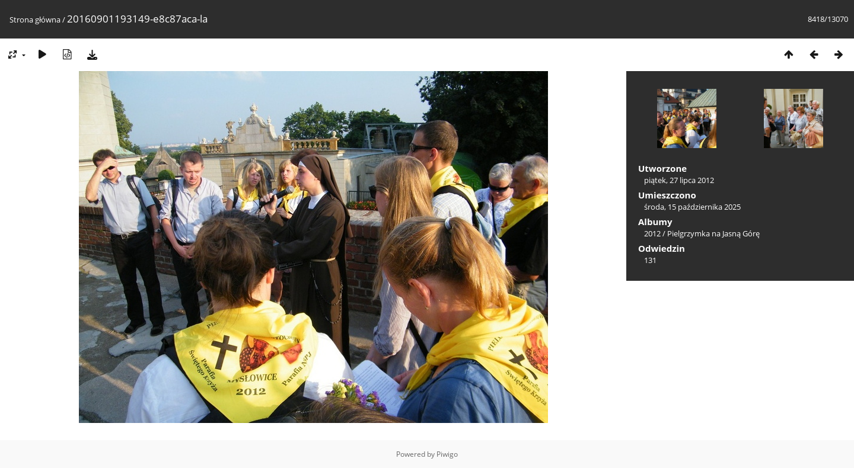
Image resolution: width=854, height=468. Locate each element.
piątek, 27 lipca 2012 (679, 180)
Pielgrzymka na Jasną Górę (713, 233)
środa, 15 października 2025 (692, 206)
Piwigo (447, 454)
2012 (652, 233)
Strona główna (34, 19)
